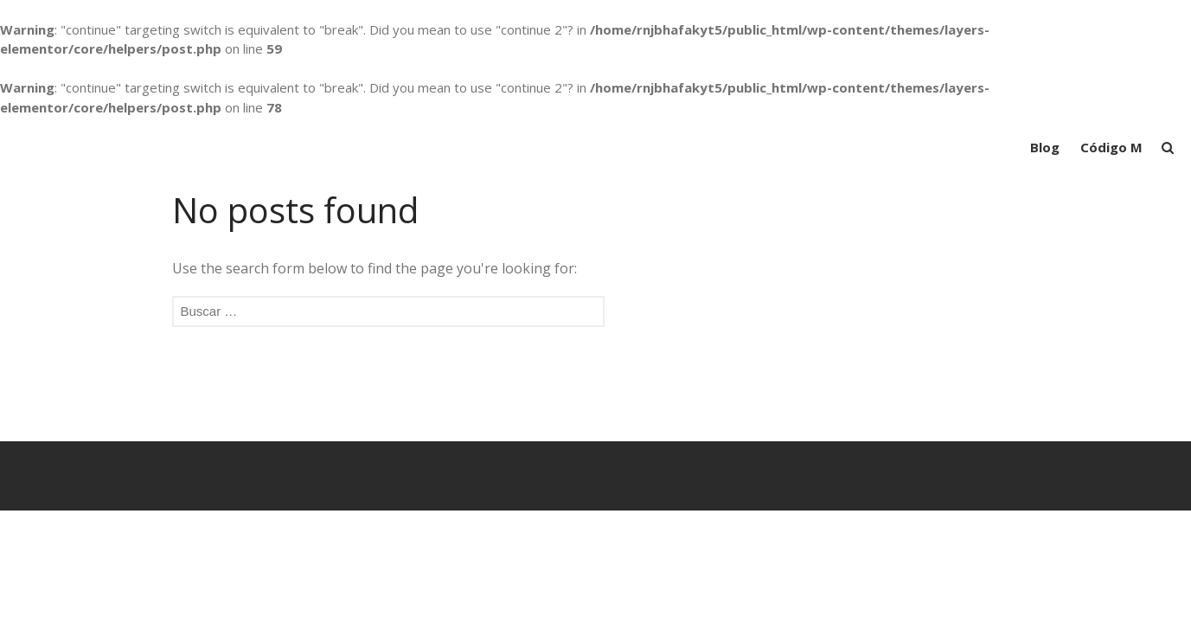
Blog (1045, 147)
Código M (1111, 147)
